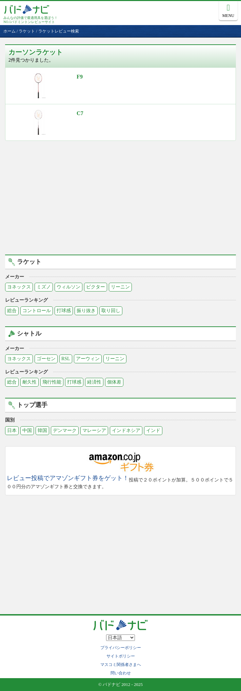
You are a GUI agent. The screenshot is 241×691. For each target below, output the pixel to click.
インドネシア (126, 430)
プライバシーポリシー (120, 647)
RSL (65, 358)
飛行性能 (51, 382)
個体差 (114, 382)
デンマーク (65, 430)
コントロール (36, 310)
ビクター (95, 286)
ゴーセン (46, 358)
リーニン (120, 286)
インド (153, 430)
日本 (12, 430)
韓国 (42, 430)
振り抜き (86, 310)
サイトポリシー (120, 656)
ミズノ (44, 286)
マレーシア (94, 430)
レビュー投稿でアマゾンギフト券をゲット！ (68, 478)
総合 (12, 310)
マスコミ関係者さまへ (120, 664)
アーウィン (88, 358)
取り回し (110, 310)
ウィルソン (68, 286)
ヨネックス (19, 286)
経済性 (94, 382)
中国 (27, 430)
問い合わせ (121, 673)
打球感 (64, 310)
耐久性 (29, 382)
